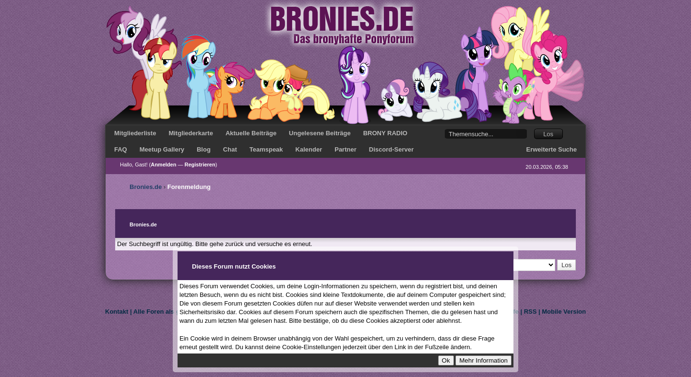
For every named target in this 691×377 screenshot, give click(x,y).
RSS (530, 311)
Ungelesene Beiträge (320, 133)
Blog (204, 149)
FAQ (120, 149)
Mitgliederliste (135, 133)
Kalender (309, 149)
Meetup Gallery (162, 149)
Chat (230, 149)
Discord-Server (391, 149)
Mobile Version (564, 311)
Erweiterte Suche (551, 149)
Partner (345, 149)
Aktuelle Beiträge (251, 133)
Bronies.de (146, 186)
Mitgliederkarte (190, 133)
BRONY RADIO (385, 133)
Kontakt (116, 311)
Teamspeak (266, 149)
